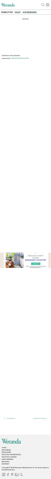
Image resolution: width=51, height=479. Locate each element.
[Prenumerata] (17, 474)
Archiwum (6, 450)
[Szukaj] (43, 5)
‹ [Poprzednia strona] (11, 418)
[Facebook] (8, 474)
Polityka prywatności (11, 454)
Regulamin (6, 452)
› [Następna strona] (40, 418)
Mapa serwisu (7, 459)
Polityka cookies (9, 457)
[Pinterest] (12, 474)
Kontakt (5, 464)
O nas (4, 448)
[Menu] (47, 5)
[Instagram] (4, 474)
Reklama (5, 462)
